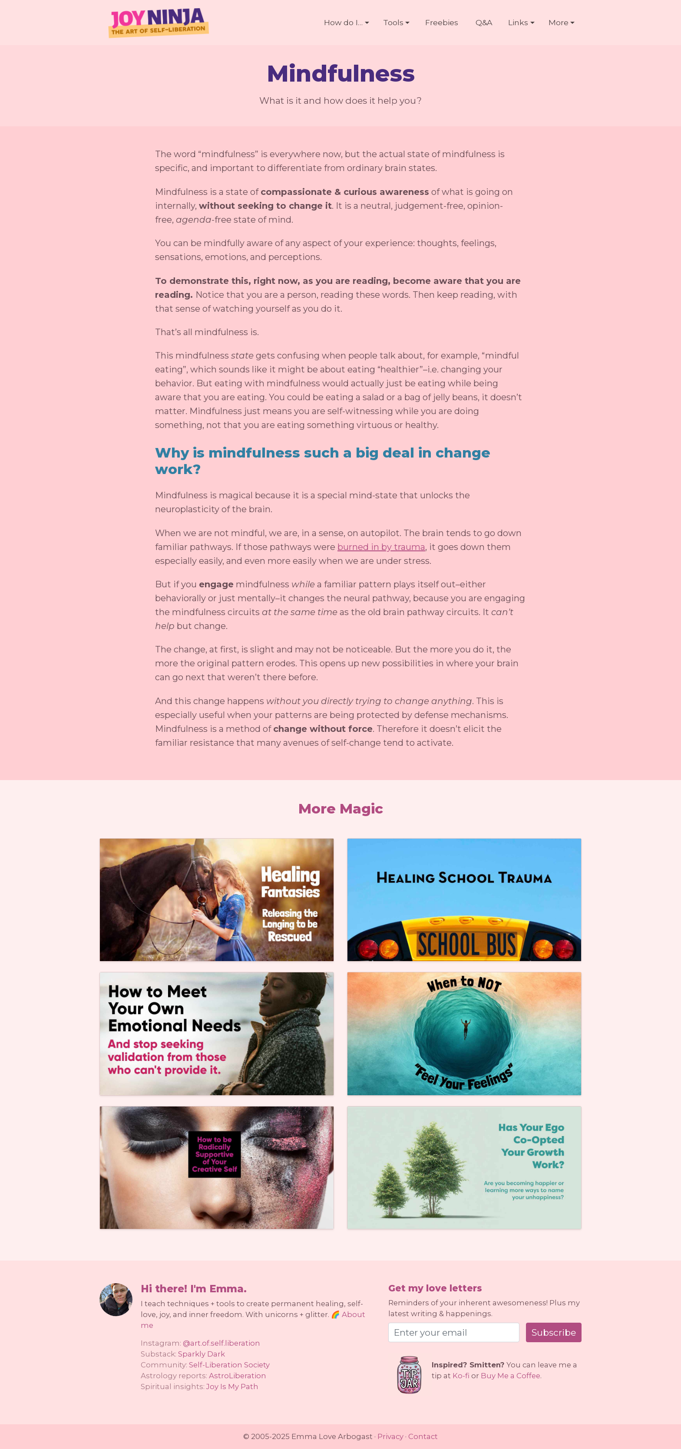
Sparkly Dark (201, 1354)
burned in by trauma (381, 547)
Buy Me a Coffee (510, 1375)
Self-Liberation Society (229, 1364)
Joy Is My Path (232, 1386)
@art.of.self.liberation (221, 1343)
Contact (423, 1436)
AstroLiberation (237, 1375)
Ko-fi (461, 1375)
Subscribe (554, 1332)
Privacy (390, 1436)
